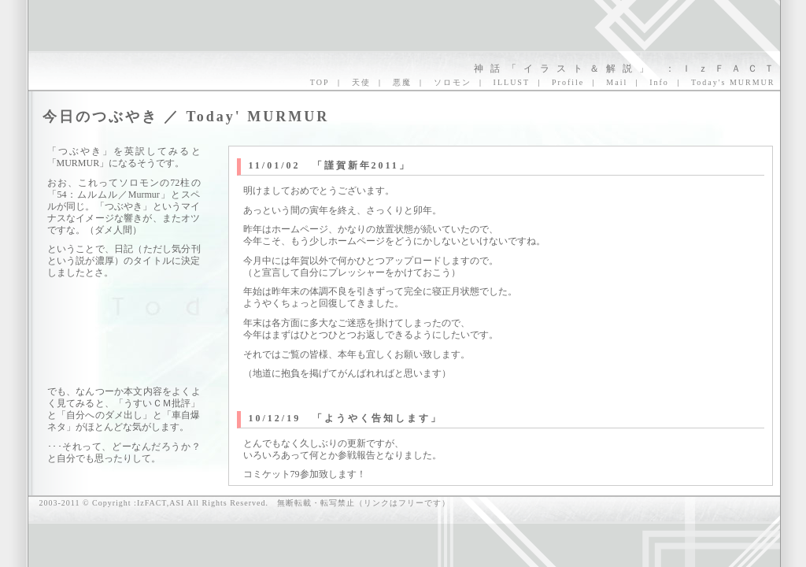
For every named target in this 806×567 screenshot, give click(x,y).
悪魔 (402, 82)
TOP (320, 82)
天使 (361, 82)
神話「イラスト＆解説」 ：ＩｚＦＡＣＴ (627, 68)
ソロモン (452, 82)
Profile (568, 82)
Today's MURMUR (733, 82)
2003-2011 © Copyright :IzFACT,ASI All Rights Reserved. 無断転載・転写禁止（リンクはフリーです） (244, 502)
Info (659, 82)
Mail (616, 82)
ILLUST (512, 82)
